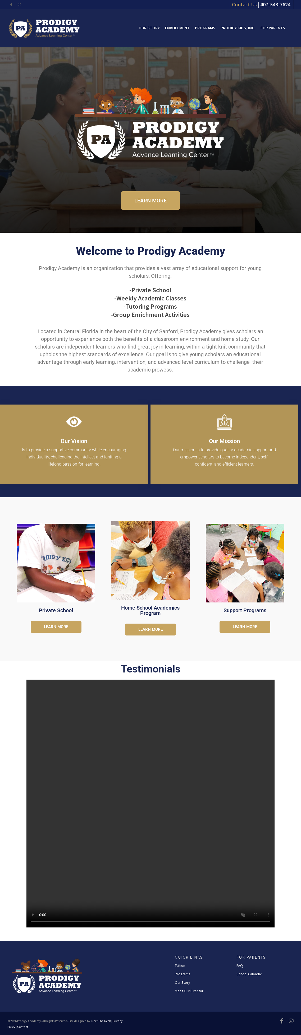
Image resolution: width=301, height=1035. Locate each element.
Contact (22, 1027)
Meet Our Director (189, 990)
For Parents (273, 27)
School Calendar (249, 974)
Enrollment (177, 27)
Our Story (149, 27)
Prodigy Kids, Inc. (238, 27)
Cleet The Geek (101, 1021)
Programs (205, 27)
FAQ (239, 965)
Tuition (180, 965)
